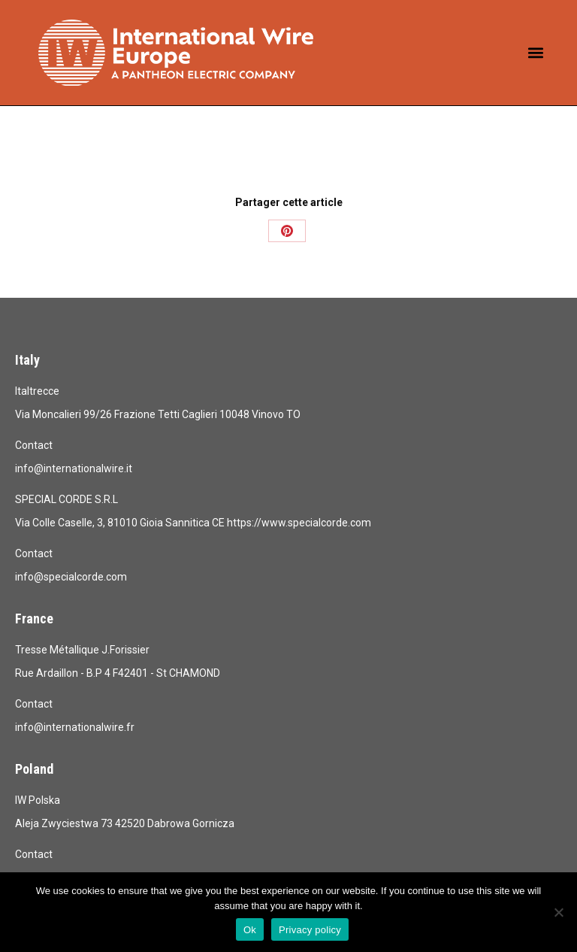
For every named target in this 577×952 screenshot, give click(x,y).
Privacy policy (310, 929)
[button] (536, 53)
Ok (249, 929)
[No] (558, 912)
